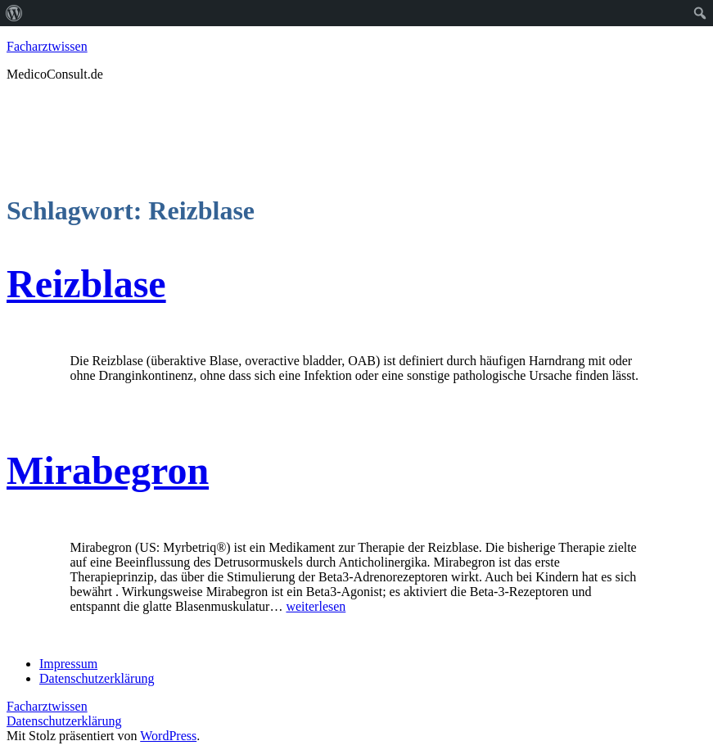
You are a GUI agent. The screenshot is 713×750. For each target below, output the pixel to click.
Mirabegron (108, 470)
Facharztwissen (47, 46)
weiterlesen (315, 606)
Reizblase (86, 283)
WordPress (168, 736)
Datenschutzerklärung (64, 721)
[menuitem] (14, 13)
